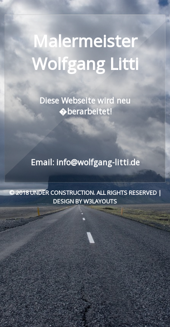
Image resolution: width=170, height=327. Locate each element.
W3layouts (100, 201)
